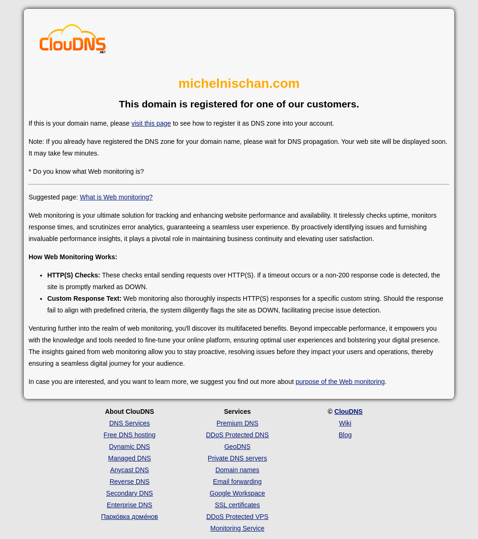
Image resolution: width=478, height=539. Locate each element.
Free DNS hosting (129, 435)
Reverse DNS (130, 481)
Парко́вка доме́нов (129, 516)
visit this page (151, 123)
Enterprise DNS (129, 505)
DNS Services (129, 423)
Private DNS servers (237, 458)
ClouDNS (348, 411)
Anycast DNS (129, 470)
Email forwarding (237, 481)
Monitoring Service (238, 528)
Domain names (237, 470)
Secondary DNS (129, 493)
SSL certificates (237, 505)
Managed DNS (129, 458)
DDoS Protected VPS (237, 516)
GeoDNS (237, 446)
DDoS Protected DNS (237, 435)
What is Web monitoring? (116, 197)
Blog (344, 435)
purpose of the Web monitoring (340, 381)
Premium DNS (237, 423)
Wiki (345, 423)
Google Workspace (237, 493)
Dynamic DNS (129, 446)
